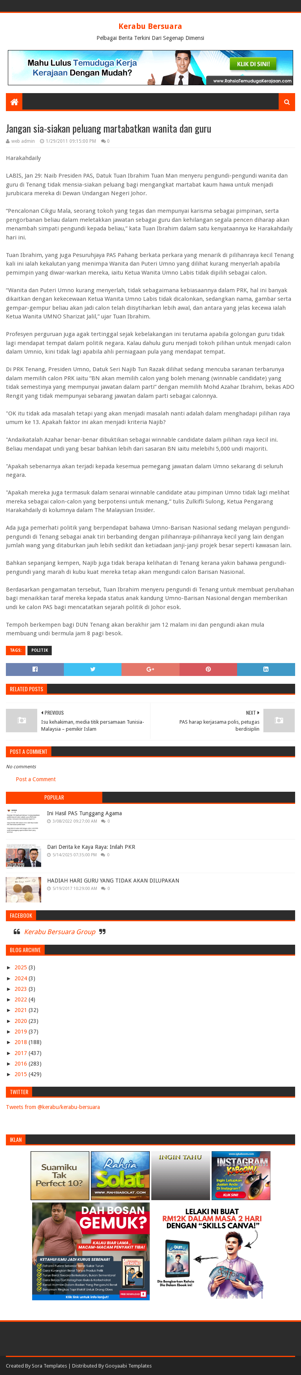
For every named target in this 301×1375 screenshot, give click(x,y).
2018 (22, 1042)
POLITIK (39, 650)
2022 (22, 999)
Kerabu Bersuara (150, 26)
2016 (22, 1063)
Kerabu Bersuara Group (59, 932)
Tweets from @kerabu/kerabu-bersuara (53, 1107)
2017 (22, 1053)
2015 (22, 1074)
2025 (22, 967)
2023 (22, 989)
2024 (22, 978)
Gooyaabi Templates (128, 1366)
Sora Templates (49, 1366)
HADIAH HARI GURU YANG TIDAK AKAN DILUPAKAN (113, 880)
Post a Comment (36, 779)
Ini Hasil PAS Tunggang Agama (84, 813)
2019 (22, 1031)
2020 (22, 1021)
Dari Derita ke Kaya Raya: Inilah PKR (91, 847)
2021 (22, 1010)
